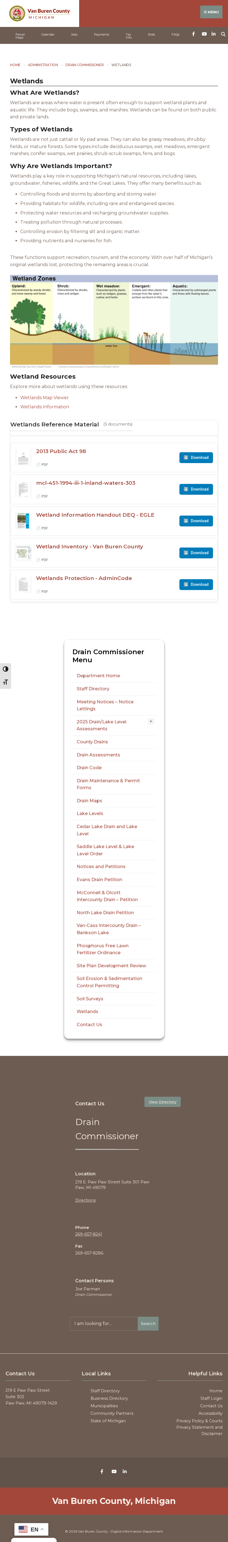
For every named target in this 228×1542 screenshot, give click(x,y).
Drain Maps (89, 800)
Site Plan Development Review (111, 965)
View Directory (162, 1101)
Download (196, 457)
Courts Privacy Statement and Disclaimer (199, 1427)
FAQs (175, 34)
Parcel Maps (20, 35)
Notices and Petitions (101, 866)
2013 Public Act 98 (61, 451)
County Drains (92, 741)
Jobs (74, 34)
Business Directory (109, 1398)
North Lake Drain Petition (105, 912)
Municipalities (104, 1405)
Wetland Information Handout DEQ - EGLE (95, 514)
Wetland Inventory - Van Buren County (89, 546)
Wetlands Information (44, 406)
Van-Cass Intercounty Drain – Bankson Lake (109, 929)
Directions (85, 1200)
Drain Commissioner (85, 65)
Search (148, 1323)
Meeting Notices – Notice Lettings (105, 705)
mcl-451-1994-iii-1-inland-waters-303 (85, 482)
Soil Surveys (90, 998)
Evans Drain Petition (99, 879)
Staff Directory (93, 688)
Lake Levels (90, 813)
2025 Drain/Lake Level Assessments (101, 725)
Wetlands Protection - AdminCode (84, 577)
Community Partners (112, 1413)
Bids (151, 34)
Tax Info (129, 35)
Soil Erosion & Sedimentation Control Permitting (109, 982)
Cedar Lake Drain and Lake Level (107, 830)
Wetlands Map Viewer (44, 397)
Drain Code (89, 767)
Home (15, 65)
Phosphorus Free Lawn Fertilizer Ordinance (103, 949)
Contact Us (89, 1024)
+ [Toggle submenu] (151, 721)
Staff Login (211, 1398)
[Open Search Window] (223, 33)
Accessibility (210, 1413)
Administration (43, 65)
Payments (101, 34)
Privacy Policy (190, 1420)
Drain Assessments (98, 754)
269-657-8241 (88, 1233)
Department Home (98, 675)
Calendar (47, 34)
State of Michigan (108, 1420)
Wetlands (87, 1011)
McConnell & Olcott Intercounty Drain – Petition (107, 896)
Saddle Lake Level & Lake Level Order (105, 850)
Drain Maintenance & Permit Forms (108, 784)
